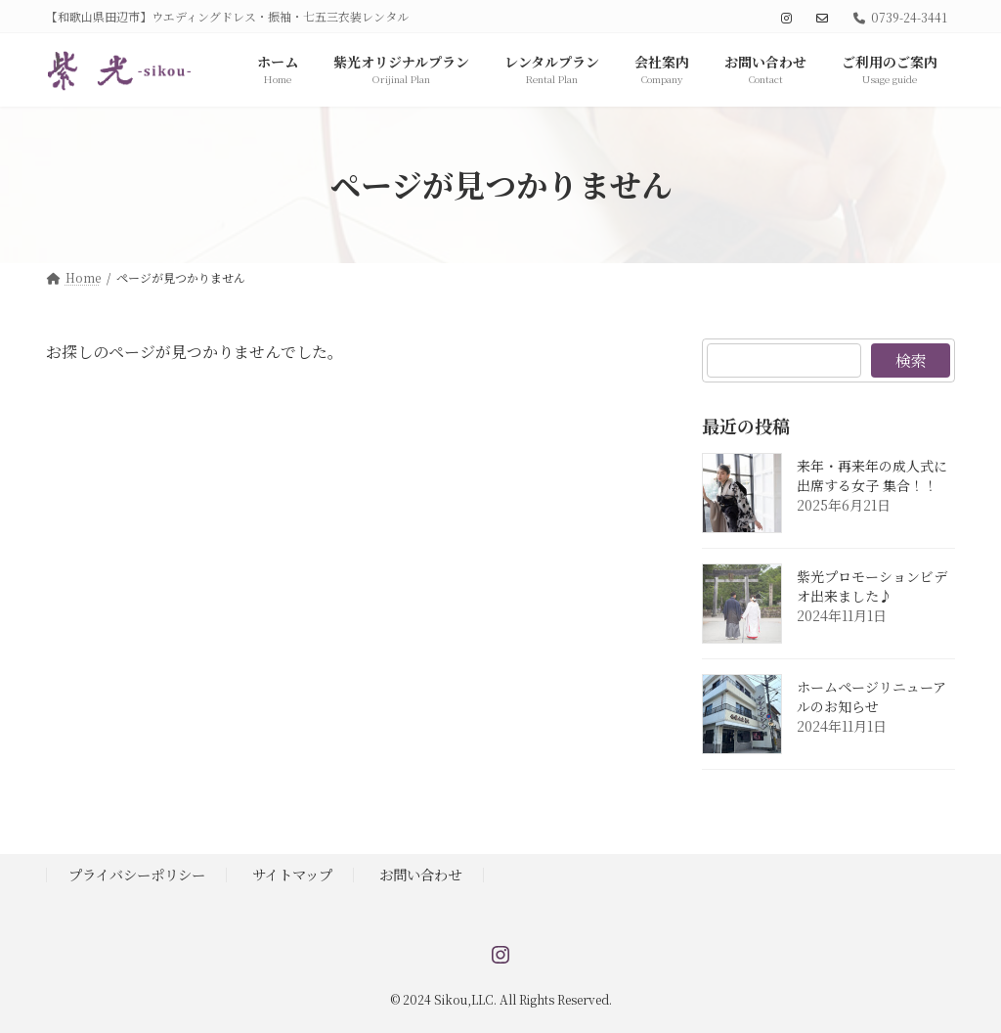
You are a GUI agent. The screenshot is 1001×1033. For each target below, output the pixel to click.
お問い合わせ (420, 874)
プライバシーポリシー (136, 874)
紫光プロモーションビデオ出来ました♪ (872, 586)
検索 (910, 360)
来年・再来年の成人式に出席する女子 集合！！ (872, 475)
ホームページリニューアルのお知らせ (871, 696)
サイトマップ (292, 874)
